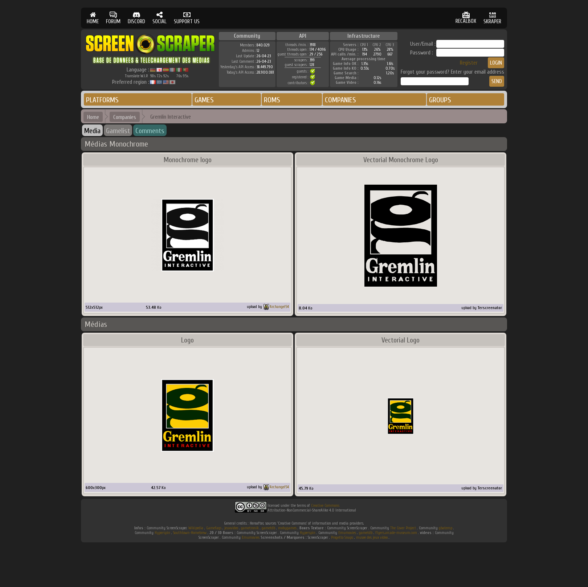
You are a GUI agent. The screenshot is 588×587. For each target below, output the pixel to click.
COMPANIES (340, 100)
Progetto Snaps (342, 537)
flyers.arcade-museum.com (396, 532)
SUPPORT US (187, 18)
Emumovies (347, 532)
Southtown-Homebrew (190, 532)
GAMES (204, 100)
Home (93, 117)
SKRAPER (492, 18)
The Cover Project (403, 528)
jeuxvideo (231, 528)
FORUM (113, 18)
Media (92, 131)
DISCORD (136, 18)
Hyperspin (162, 532)
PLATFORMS (102, 100)
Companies (124, 117)
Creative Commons (325, 505)
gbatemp (445, 528)
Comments (149, 131)
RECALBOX (466, 18)
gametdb (268, 528)
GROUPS (440, 100)
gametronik (250, 528)
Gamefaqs (213, 528)
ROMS (272, 100)
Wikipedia (195, 528)
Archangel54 (279, 306)
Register (469, 63)
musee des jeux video (372, 537)
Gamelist (118, 131)
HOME (93, 18)
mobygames (287, 528)
